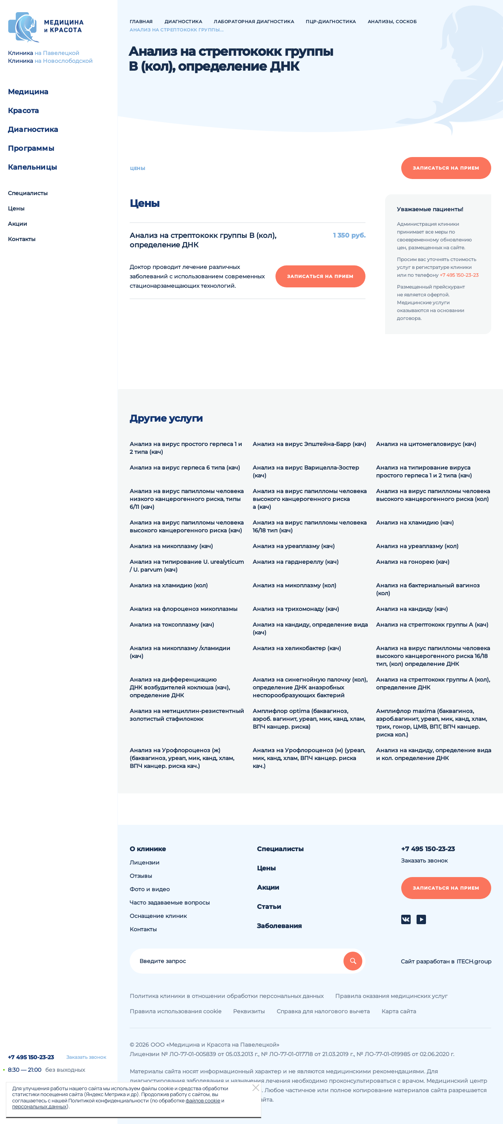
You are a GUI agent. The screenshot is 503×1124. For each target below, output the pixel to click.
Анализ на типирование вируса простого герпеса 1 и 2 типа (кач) (424, 471)
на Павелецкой (57, 53)
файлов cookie (202, 1100)
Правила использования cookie (175, 1011)
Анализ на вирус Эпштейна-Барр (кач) (309, 444)
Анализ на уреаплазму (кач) (294, 546)
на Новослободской (64, 60)
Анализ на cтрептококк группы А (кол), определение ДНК (433, 683)
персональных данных (39, 1106)
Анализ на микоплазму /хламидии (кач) (180, 652)
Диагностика (33, 129)
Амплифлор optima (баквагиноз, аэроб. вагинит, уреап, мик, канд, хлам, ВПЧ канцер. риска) (309, 718)
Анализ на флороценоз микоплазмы (183, 608)
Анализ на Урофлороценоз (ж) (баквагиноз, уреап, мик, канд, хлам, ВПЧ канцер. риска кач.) (182, 758)
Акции (17, 224)
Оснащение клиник (158, 915)
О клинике (148, 849)
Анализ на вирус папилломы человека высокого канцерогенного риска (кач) (187, 526)
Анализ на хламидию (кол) (169, 585)
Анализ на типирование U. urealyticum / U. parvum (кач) (187, 565)
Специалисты (28, 193)
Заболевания (279, 926)
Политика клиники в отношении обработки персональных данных (226, 996)
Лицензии (145, 862)
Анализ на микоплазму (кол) (294, 585)
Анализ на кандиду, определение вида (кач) (310, 628)
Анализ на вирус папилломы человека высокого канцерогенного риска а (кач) (310, 499)
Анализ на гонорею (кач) (413, 561)
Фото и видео (150, 889)
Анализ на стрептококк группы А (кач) (432, 624)
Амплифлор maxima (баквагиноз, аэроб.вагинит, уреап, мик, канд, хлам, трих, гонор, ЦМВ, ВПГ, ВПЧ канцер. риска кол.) (431, 722)
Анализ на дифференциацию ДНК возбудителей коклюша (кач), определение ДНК (180, 687)
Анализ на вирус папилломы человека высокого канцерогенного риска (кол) (433, 495)
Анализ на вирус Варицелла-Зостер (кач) (306, 471)
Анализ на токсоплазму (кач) (172, 624)
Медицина (28, 91)
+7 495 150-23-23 (31, 1057)
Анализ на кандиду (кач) (412, 608)
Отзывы (141, 875)
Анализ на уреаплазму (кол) (417, 546)
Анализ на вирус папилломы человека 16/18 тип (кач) (310, 526)
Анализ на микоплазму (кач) (171, 546)
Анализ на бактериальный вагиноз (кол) (428, 589)
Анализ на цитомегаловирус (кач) (426, 444)
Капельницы (32, 167)
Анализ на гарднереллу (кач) (296, 561)
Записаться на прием (446, 168)
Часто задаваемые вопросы (170, 902)
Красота (23, 110)
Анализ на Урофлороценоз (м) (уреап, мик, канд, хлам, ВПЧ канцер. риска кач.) (309, 758)
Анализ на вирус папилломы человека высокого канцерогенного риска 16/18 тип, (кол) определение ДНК (433, 656)
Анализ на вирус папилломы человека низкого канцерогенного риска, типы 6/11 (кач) (187, 499)
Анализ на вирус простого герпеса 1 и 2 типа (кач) (186, 447)
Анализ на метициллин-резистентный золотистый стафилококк (187, 714)
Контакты (21, 239)
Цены (16, 208)
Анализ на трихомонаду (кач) (296, 608)
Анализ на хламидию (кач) (415, 522)
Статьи (269, 906)
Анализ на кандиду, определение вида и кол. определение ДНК (433, 754)
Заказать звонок (86, 1057)
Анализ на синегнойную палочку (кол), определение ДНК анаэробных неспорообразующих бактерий (310, 687)
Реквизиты (249, 1011)
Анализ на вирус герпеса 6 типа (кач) (185, 467)
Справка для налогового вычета (323, 1011)
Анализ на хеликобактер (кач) (297, 648)
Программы (31, 148)
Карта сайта (399, 1011)
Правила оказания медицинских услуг (391, 996)
